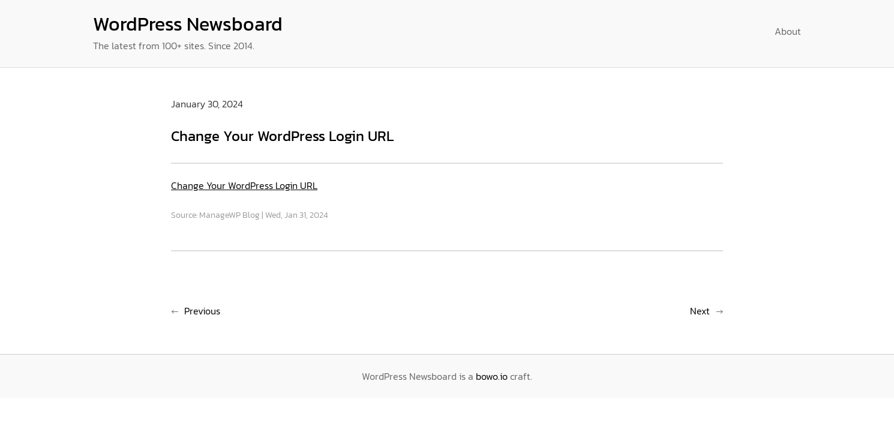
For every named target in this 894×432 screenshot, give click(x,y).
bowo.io (492, 376)
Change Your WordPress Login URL (244, 185)
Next (700, 311)
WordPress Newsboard (188, 24)
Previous (202, 311)
